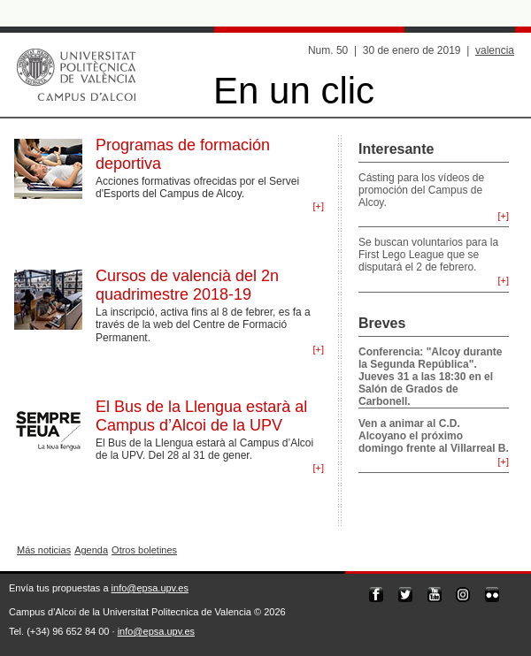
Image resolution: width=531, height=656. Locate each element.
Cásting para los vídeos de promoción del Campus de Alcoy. (421, 190)
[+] (318, 206)
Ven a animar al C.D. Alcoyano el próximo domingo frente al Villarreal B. (433, 435)
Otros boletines (144, 550)
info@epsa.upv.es (150, 588)
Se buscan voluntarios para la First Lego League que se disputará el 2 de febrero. (428, 254)
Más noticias (44, 550)
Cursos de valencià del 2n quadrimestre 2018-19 (187, 285)
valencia (494, 50)
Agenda (91, 550)
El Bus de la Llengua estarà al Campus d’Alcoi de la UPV (201, 416)
